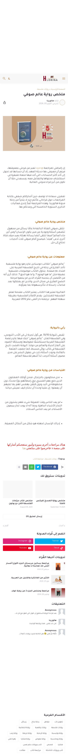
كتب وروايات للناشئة (54, 750)
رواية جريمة (27, 733)
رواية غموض (40, 739)
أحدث (61, 526)
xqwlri (38, 168)
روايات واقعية (40, 728)
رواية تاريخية (42, 733)
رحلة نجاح (35, 722)
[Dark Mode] (9, 78)
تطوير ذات (59, 722)
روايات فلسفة (43, 89)
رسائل (23, 722)
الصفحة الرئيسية (58, 89)
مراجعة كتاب (38, 459)
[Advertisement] (34, 37)
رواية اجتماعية (24, 728)
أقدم (6, 526)
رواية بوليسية (57, 733)
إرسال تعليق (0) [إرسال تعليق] (34, 517)
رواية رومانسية (57, 739)
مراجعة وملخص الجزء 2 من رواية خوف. (30, 591)
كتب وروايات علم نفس (32, 745)
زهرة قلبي (12, 739)
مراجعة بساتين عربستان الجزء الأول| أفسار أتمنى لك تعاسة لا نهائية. (27, 564)
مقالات (22, 750)
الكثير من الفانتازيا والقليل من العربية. (30, 578)
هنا (24, 448)
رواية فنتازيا (25, 739)
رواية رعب (14, 733)
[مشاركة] (5, 102)
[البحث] (4, 78)
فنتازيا (60, 745)
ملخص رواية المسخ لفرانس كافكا (50, 502)
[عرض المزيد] (19, 467)
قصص (50, 745)
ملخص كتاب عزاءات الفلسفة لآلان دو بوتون (21, 502)
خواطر (46, 722)
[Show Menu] (64, 78)
